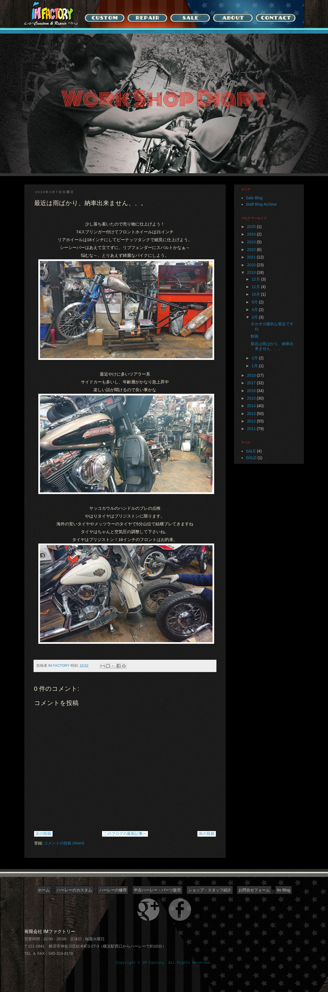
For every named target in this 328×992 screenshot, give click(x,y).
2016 (252, 390)
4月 (255, 309)
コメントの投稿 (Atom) (64, 843)
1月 (255, 366)
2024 (252, 234)
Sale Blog (254, 198)
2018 (252, 375)
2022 (252, 249)
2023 (252, 242)
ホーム (43, 890)
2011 (252, 428)
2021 (252, 257)
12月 (256, 279)
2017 (252, 383)
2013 (252, 413)
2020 (252, 265)
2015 (252, 398)
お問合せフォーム (254, 890)
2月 (255, 358)
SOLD (251, 457)
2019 (252, 272)
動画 (254, 336)
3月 (255, 317)
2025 (252, 226)
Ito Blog (283, 890)
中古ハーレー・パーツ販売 (157, 890)
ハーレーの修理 (113, 890)
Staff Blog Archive (261, 204)
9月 (255, 302)
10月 (256, 294)
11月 (256, 286)
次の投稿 (43, 833)
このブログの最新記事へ (125, 833)
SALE (251, 451)
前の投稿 (206, 833)
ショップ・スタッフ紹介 (209, 890)
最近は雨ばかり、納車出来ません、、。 (272, 346)
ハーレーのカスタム (74, 890)
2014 (252, 406)
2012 (252, 421)
